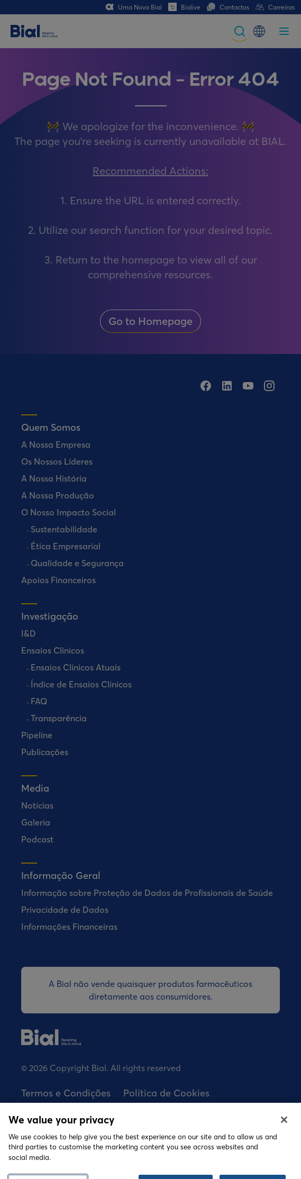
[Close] (284, 1136)
